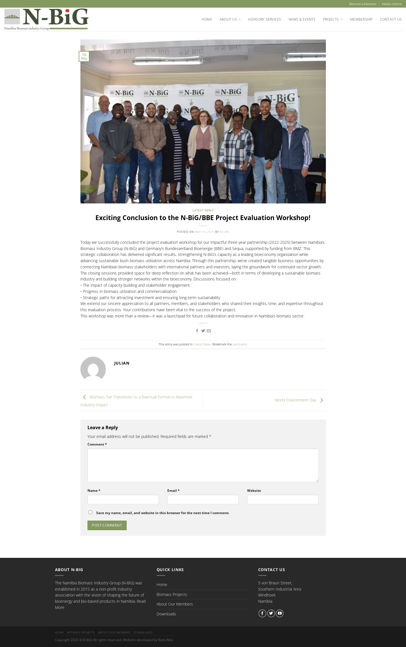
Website (254, 490)
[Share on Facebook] (197, 331)
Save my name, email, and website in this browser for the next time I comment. (162, 512)
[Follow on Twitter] (271, 613)
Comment (97, 444)
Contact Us (391, 19)
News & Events (302, 19)
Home (207, 19)
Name (93, 490)
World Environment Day (300, 400)
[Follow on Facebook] (262, 613)
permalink (240, 344)
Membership (361, 19)
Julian (224, 232)
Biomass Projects (172, 594)
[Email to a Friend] (209, 331)
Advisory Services (264, 19)
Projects (333, 19)
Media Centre (392, 4)
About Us (230, 19)
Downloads (166, 614)
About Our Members (175, 604)
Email (173, 490)
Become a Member (363, 4)
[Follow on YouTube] (280, 613)
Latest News (203, 210)
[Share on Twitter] (203, 331)
